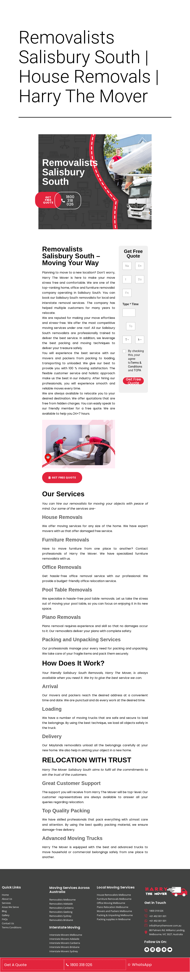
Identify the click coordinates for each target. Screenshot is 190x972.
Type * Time (130, 304)
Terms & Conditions (135, 364)
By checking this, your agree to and (136, 360)
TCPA (137, 370)
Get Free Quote (133, 381)
